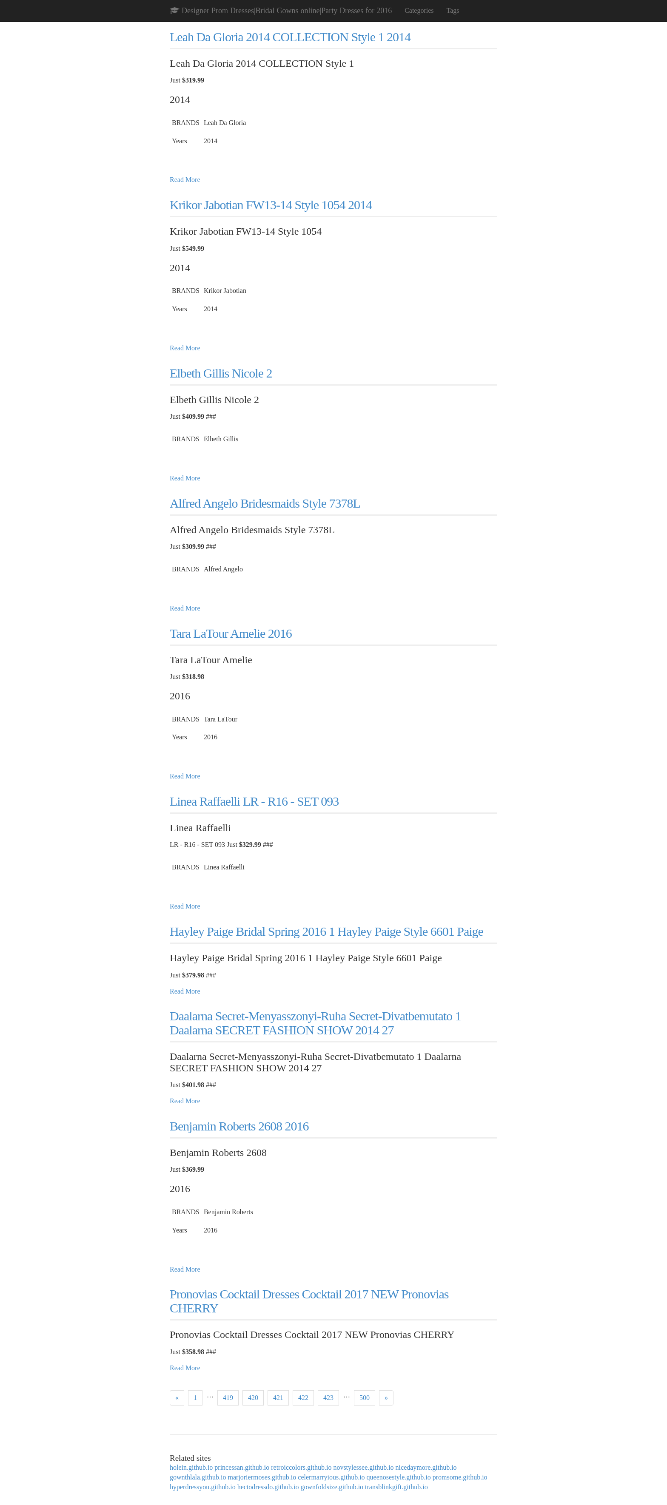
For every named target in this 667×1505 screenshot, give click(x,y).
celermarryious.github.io (331, 1477)
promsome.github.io (460, 1477)
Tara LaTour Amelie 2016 (231, 633)
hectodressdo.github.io (268, 1487)
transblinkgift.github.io (396, 1487)
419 (228, 1397)
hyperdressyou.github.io (203, 1487)
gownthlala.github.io (198, 1477)
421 (278, 1397)
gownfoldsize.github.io (332, 1487)
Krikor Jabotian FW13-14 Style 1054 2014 (271, 205)
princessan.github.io (241, 1467)
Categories (419, 10)
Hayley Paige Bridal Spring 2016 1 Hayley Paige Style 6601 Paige (326, 931)
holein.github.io (191, 1467)
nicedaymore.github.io (426, 1467)
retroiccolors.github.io (301, 1467)
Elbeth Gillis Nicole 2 (221, 373)
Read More (185, 179)
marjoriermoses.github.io (262, 1477)
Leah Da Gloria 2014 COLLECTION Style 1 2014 (290, 37)
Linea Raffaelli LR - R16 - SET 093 (254, 801)
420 (253, 1397)
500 (364, 1397)
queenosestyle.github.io (399, 1477)
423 (328, 1397)
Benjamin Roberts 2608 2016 (239, 1126)
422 (303, 1397)
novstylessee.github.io (363, 1467)
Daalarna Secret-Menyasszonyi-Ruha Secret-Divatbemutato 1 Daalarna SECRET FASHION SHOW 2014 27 (315, 1023)
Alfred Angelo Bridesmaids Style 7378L (265, 503)
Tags (453, 10)
